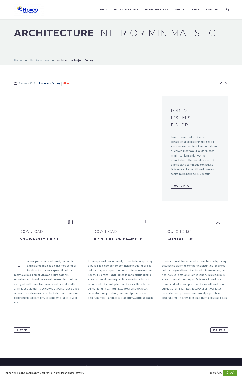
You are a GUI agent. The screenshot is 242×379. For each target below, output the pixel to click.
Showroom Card (39, 239)
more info (182, 185)
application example (118, 239)
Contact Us (180, 239)
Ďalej (220, 330)
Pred (21, 330)
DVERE (179, 9)
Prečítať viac (215, 372)
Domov (101, 9)
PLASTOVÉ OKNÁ (126, 9)
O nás (195, 9)
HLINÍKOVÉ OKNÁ (156, 9)
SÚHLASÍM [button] (230, 372)
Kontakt (213, 9)
